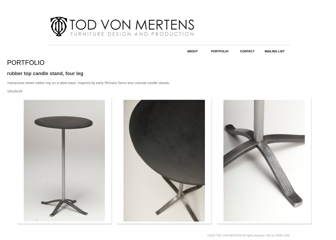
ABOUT (192, 51)
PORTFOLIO (220, 51)
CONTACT (247, 51)
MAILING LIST (274, 51)
